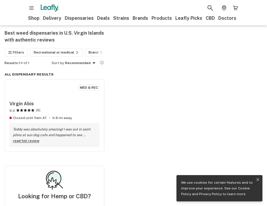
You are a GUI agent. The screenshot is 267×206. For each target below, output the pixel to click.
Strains (121, 18)
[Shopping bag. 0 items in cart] (235, 8)
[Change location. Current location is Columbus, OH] (224, 8)
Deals (103, 18)
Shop (34, 18)
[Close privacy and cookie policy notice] (258, 179)
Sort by (58, 63)
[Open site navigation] (31, 8)
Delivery (52, 18)
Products (162, 18)
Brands (140, 18)
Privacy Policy (210, 194)
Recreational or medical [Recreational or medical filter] (57, 52)
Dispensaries (79, 18)
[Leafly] (50, 8)
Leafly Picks (188, 18)
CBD (210, 18)
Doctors (227, 18)
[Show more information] (102, 62)
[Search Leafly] (210, 8)
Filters (16, 52)
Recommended (81, 63)
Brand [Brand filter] (96, 52)
